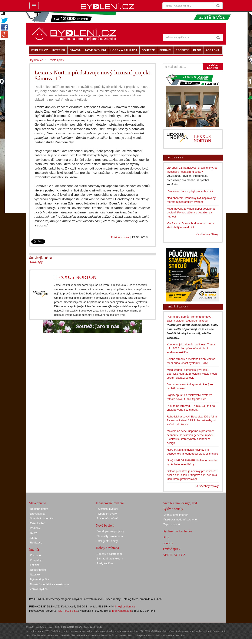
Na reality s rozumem (110, 536)
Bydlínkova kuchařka (177, 531)
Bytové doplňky (39, 579)
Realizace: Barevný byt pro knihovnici (190, 191)
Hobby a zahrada (107, 548)
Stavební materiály (41, 518)
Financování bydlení (110, 503)
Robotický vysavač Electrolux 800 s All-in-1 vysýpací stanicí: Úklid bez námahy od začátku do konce (192, 420)
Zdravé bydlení (39, 589)
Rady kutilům (105, 563)
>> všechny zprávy (207, 486)
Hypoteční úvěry (107, 513)
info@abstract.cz (122, 610)
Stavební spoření (107, 518)
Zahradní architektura (110, 558)
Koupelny (36, 560)
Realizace (36, 542)
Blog (166, 537)
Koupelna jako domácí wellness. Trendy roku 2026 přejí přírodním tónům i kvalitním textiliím (191, 348)
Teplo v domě (171, 524)
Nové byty (36, 262)
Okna (33, 537)
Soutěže (168, 543)
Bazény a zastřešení (109, 553)
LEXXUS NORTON (75, 277)
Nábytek (35, 574)
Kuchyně (35, 555)
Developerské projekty (110, 531)
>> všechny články (207, 234)
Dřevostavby (37, 513)
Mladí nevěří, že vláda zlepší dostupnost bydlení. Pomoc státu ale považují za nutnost (191, 212)
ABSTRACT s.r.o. (67, 610)
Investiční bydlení (107, 508)
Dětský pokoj (38, 569)
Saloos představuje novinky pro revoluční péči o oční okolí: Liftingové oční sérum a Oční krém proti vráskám (192, 475)
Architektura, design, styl (180, 503)
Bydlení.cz (36, 60)
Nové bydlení (105, 525)
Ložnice (35, 565)
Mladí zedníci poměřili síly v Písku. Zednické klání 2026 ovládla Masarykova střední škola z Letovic (192, 373)
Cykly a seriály (173, 509)
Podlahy (35, 528)
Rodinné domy (39, 508)
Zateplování (37, 523)
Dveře (33, 533)
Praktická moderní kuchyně (180, 519)
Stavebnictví (37, 503)
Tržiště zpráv (119, 237)
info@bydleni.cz (125, 606)
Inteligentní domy (107, 541)
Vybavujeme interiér (175, 514)
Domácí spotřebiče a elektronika (50, 584)
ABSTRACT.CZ (174, 555)
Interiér (34, 549)
